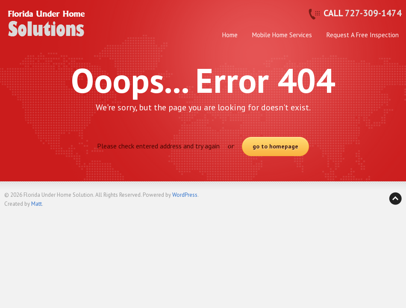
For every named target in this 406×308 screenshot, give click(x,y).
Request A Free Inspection (363, 35)
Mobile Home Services (282, 35)
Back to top (395, 198)
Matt (36, 203)
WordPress (184, 194)
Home (230, 35)
